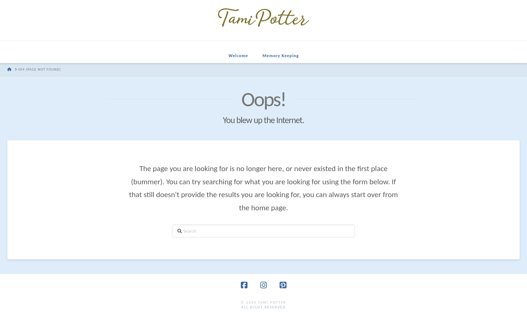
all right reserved (263, 307)
